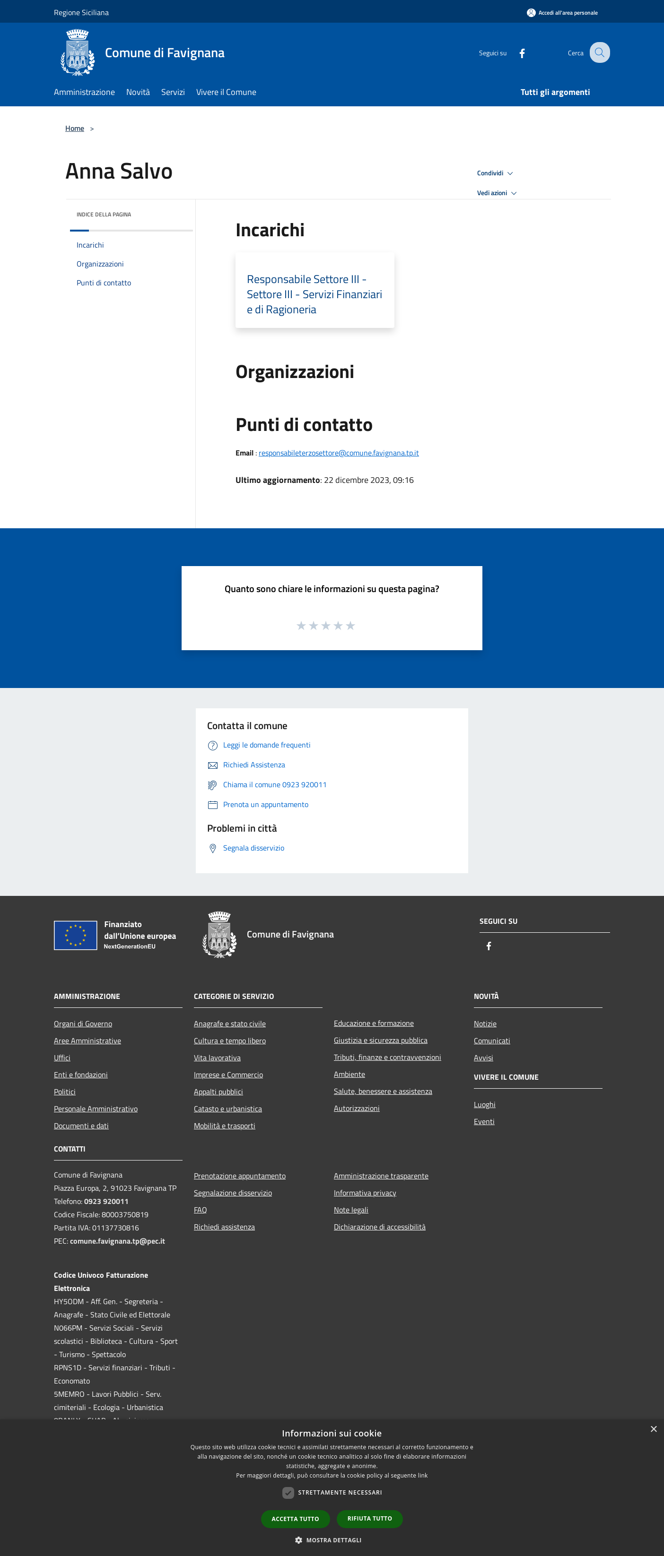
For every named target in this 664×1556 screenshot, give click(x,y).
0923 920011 (106, 1201)
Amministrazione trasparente (381, 1175)
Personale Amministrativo (96, 1108)
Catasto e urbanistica (228, 1108)
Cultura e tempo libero (230, 1040)
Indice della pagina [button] (104, 214)
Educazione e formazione (374, 1023)
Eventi (484, 1121)
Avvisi (483, 1057)
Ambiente (349, 1074)
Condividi (496, 173)
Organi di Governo (83, 1023)
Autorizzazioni (357, 1108)
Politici (65, 1091)
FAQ (200, 1209)
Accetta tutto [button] (295, 1519)
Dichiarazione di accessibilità (380, 1226)
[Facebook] (514, 52)
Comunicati (492, 1040)
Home (74, 128)
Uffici (62, 1057)
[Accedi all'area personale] (562, 12)
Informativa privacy (365, 1192)
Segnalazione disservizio (233, 1192)
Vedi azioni (498, 193)
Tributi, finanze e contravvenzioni (387, 1057)
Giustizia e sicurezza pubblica (381, 1040)
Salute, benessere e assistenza (383, 1091)
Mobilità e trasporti (224, 1125)
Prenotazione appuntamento (240, 1175)
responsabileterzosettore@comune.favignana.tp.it (339, 452)
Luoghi (485, 1104)
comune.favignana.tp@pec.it (117, 1241)
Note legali (351, 1209)
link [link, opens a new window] (423, 1475)
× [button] (653, 1429)
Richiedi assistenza (224, 1226)
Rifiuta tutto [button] (370, 1518)
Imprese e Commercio (228, 1074)
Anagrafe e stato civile (230, 1023)
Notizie (485, 1023)
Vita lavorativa (217, 1057)
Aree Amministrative (87, 1040)
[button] (332, 1540)
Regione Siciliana (81, 12)
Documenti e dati (81, 1125)
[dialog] (332, 1487)
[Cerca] (598, 52)
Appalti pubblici (218, 1091)
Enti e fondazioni (81, 1074)
